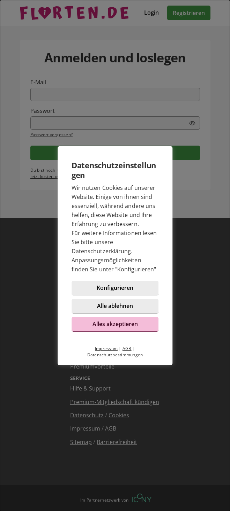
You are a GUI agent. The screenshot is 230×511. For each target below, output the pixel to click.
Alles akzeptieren (115, 324)
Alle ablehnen (115, 306)
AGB (127, 348)
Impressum (106, 348)
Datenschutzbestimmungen (115, 355)
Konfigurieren (135, 269)
